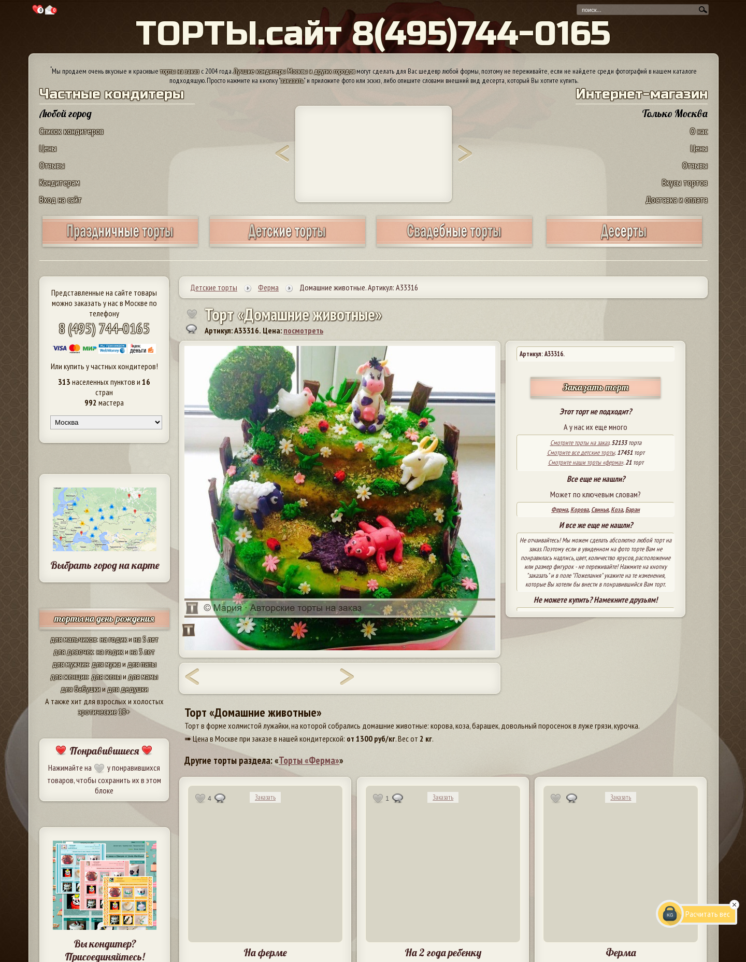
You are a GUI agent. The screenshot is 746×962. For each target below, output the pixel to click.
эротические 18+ (104, 711)
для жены (106, 676)
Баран (632, 509)
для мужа (106, 664)
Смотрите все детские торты (581, 452)
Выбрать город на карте (105, 565)
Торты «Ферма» (309, 760)
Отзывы (52, 165)
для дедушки (127, 689)
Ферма (559, 509)
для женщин (69, 676)
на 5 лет (146, 639)
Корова (579, 509)
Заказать (265, 797)
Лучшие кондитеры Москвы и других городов (294, 71)
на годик (113, 639)
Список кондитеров (71, 131)
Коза (617, 509)
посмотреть (303, 330)
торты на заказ (179, 71)
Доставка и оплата (676, 199)
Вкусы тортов (685, 182)
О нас (699, 131)
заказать (292, 80)
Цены (47, 148)
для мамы (143, 676)
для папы (141, 664)
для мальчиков (73, 639)
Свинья (599, 509)
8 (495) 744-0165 (104, 328)
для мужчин (70, 664)
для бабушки (81, 689)
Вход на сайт (60, 199)
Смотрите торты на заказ (579, 442)
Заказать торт (595, 387)
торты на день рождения (104, 618)
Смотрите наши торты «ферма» (585, 462)
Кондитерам (59, 182)
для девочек (73, 651)
